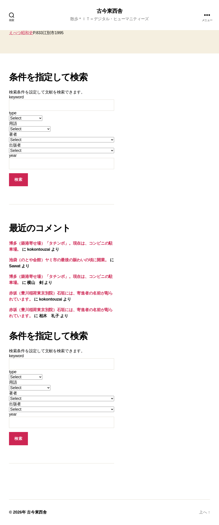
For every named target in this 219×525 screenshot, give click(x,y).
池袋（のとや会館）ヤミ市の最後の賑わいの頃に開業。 (59, 260)
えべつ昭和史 (21, 33)
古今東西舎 (109, 11)
